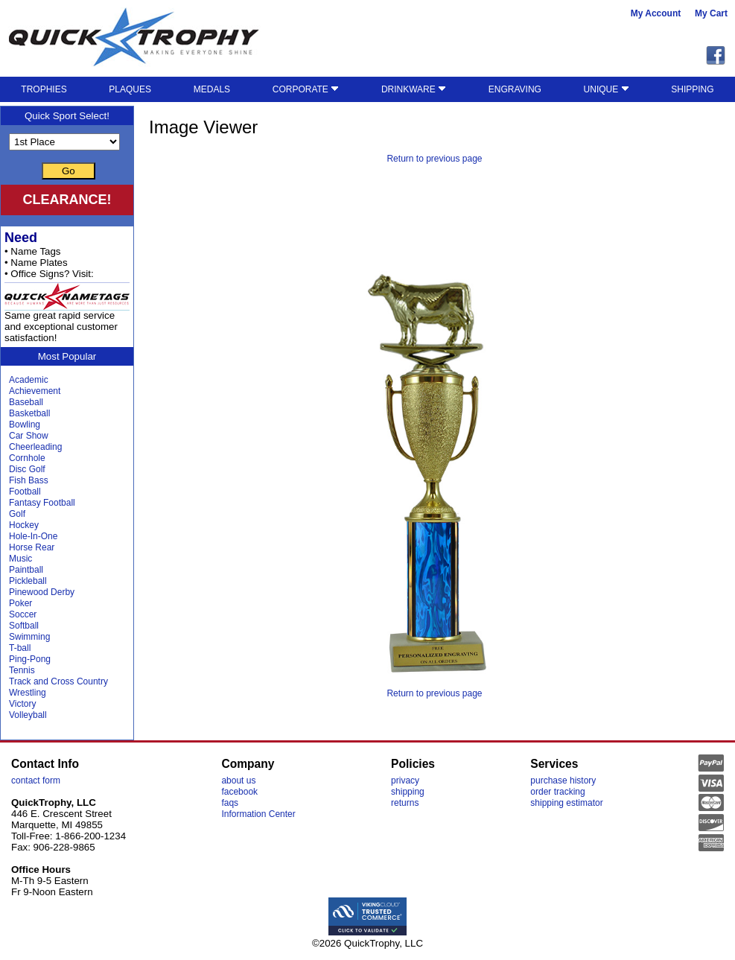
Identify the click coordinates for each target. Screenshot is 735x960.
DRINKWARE (413, 89)
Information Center (258, 814)
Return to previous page (434, 158)
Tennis (22, 670)
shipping (407, 791)
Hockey (24, 525)
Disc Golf (27, 469)
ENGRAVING (515, 89)
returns (405, 803)
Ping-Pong (30, 659)
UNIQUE (606, 89)
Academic (28, 380)
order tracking (557, 791)
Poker (20, 603)
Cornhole (27, 458)
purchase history (563, 780)
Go (68, 171)
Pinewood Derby (41, 592)
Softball (24, 625)
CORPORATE (306, 89)
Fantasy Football (42, 503)
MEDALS (212, 89)
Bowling (24, 424)
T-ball (20, 648)
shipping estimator (566, 803)
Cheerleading (35, 447)
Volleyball (28, 715)
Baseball (26, 402)
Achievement (34, 391)
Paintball (26, 570)
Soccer (22, 614)
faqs (229, 803)
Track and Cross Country (58, 681)
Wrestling (27, 692)
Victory (22, 704)
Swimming (29, 637)
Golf (17, 514)
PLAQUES (130, 89)
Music (20, 558)
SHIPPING (692, 89)
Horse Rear (31, 547)
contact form (35, 780)
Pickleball (28, 581)
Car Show (28, 435)
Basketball (29, 413)
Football (25, 491)
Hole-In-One (33, 536)
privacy (405, 780)
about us (238, 780)
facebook (239, 791)
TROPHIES (43, 89)
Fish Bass (28, 480)
